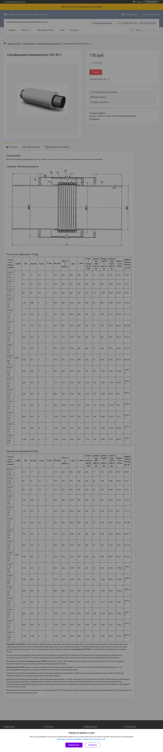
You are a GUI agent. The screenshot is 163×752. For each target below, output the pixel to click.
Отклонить (92, 745)
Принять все (74, 745)
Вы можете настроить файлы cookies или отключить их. (80, 739)
